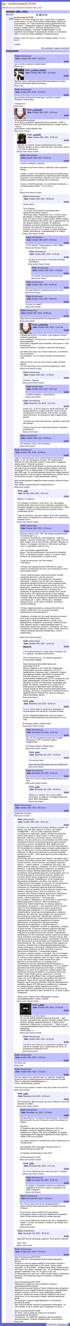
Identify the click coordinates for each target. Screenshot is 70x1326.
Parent (29, 152)
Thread (26, 131)
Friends (28, 8)
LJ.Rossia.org (62, 1325)
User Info (37, 8)
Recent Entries (9, 8)
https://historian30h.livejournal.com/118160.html (48, 765)
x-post (17, 45)
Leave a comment (61, 48)
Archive (20, 8)
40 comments (47, 48)
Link (11, 19)
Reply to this (18, 67)
